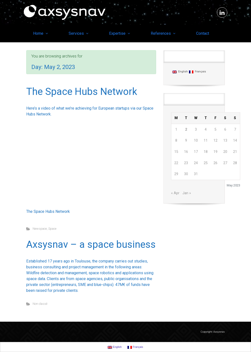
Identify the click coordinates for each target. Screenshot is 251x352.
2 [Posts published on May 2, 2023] (186, 129)
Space (52, 228)
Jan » (186, 193)
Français (197, 71)
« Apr (175, 193)
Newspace (40, 228)
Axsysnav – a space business (91, 244)
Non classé (40, 304)
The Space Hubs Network (81, 91)
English (180, 71)
